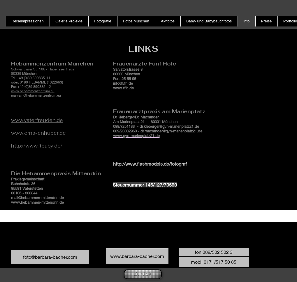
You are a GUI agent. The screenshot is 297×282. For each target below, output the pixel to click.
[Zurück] (143, 274)
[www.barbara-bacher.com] (137, 256)
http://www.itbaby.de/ (36, 146)
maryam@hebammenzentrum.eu (36, 95)
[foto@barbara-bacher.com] (50, 257)
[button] (214, 252)
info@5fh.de (123, 83)
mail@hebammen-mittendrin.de (37, 197)
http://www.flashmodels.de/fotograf (150, 163)
